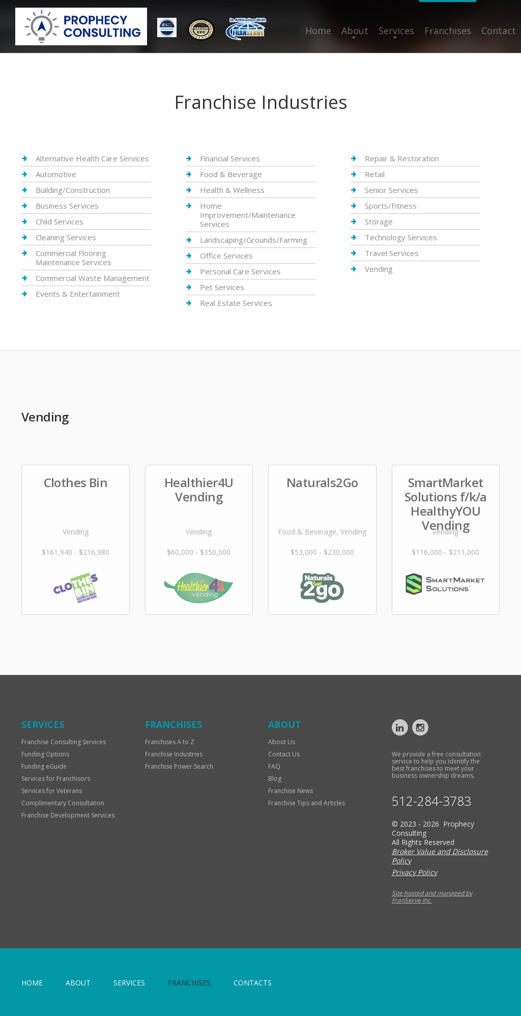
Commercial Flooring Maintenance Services (73, 257)
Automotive (56, 174)
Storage (379, 221)
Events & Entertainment (78, 294)
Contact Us (284, 754)
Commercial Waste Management (93, 278)
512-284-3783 (431, 801)
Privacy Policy (414, 872)
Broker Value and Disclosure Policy (440, 855)
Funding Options (45, 754)
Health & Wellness (232, 190)
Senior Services (391, 190)
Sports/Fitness (391, 206)
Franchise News (290, 790)
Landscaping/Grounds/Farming (253, 240)
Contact (498, 30)
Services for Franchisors (55, 778)
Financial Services (230, 158)
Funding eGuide (44, 766)
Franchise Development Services (67, 815)
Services (396, 30)
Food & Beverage (231, 174)
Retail (375, 174)
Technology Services (401, 237)
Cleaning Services (66, 237)
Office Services (226, 255)
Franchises (447, 30)
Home (318, 30)
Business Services (67, 206)
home (32, 982)
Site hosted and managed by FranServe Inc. (432, 897)
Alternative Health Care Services (92, 158)
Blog (274, 778)
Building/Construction (73, 190)
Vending (379, 269)
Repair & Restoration (402, 158)
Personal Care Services (240, 271)
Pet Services (222, 287)
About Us (281, 742)
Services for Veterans (51, 790)
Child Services (59, 221)
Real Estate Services (236, 303)
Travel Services (392, 253)
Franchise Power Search (179, 766)
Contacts (253, 982)
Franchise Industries (173, 754)
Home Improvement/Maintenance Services (248, 215)
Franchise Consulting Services (63, 742)
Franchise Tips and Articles (306, 803)
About (354, 30)
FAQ (274, 766)
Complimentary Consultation (62, 803)
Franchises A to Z (169, 742)
